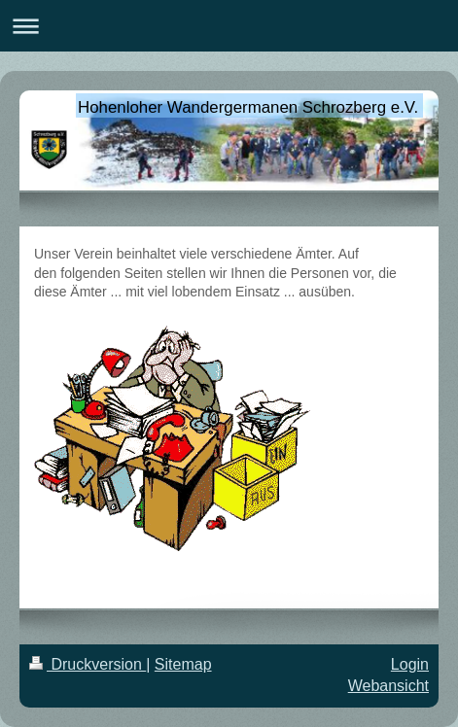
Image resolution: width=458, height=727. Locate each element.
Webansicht (388, 685)
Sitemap (183, 664)
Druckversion (87, 664)
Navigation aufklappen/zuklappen (229, 26)
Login (410, 664)
